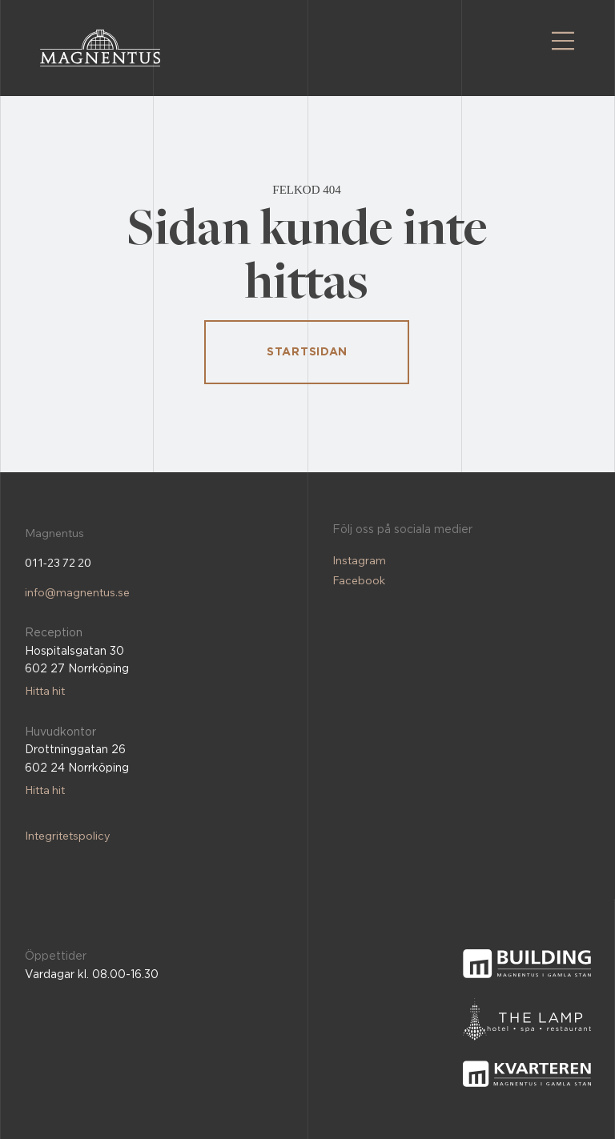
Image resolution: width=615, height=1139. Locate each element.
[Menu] (563, 41)
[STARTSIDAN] (306, 352)
